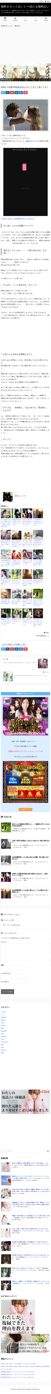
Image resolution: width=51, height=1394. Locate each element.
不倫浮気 (3, 1017)
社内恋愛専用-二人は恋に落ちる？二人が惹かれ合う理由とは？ (38, 522)
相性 (2, 1044)
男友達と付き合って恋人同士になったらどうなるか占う (29, 1255)
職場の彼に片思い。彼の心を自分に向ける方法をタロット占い (5, 622)
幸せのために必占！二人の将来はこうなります (15, 1363)
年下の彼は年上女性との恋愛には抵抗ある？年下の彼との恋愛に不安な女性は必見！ (5, 523)
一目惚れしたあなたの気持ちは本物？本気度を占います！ (16, 563)
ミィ (47, 636)
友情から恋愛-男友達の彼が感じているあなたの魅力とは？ (6, 543)
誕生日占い (4, 1050)
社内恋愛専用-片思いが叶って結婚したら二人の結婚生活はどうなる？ (6, 563)
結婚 (2, 1047)
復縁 (2, 1028)
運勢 (2, 1053)
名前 (2, 965)
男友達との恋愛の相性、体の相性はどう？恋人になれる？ (30, 1242)
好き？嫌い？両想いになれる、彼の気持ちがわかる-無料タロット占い (27, 543)
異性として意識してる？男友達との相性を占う (26, 1281)
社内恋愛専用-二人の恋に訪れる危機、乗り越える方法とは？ (38, 543)
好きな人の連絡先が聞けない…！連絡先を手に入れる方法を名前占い (38, 602)
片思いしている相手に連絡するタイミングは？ (27, 562)
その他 (3, 1012)
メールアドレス (5, 973)
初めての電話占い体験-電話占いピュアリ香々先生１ (28, 1163)
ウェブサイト (5, 982)
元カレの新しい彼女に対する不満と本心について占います (30, 1229)
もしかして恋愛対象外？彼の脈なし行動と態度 (16, 601)
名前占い (3, 1025)
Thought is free (35, 1389)
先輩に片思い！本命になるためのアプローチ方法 (16, 582)
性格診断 (3, 1031)
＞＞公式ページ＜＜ (25, 809)
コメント (3, 942)
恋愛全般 (3, 1036)
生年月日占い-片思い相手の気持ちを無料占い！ (6, 582)
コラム (3, 1014)
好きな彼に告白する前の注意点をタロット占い (38, 582)
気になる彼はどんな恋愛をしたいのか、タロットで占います (27, 622)
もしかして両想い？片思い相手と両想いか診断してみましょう (38, 563)
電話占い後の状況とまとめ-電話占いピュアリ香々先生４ (29, 1215)
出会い (3, 1023)
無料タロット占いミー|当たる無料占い (25, 6)
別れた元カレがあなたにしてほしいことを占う (26, 1268)
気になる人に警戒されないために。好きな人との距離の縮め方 (27, 583)
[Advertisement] (25, 45)
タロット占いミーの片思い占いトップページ (18, 218)
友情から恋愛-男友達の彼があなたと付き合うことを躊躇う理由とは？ (16, 543)
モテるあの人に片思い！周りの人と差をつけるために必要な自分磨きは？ (38, 623)
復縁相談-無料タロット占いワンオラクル (13, 1372)
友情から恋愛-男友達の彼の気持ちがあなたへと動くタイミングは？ (27, 522)
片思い (47, 632)
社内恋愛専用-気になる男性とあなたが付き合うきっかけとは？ (16, 522)
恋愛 (2, 1034)
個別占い (3, 1020)
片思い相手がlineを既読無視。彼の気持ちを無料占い (5, 601)
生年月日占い (5, 1042)
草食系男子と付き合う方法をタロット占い (16, 621)
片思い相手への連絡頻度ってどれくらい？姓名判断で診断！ (27, 602)
